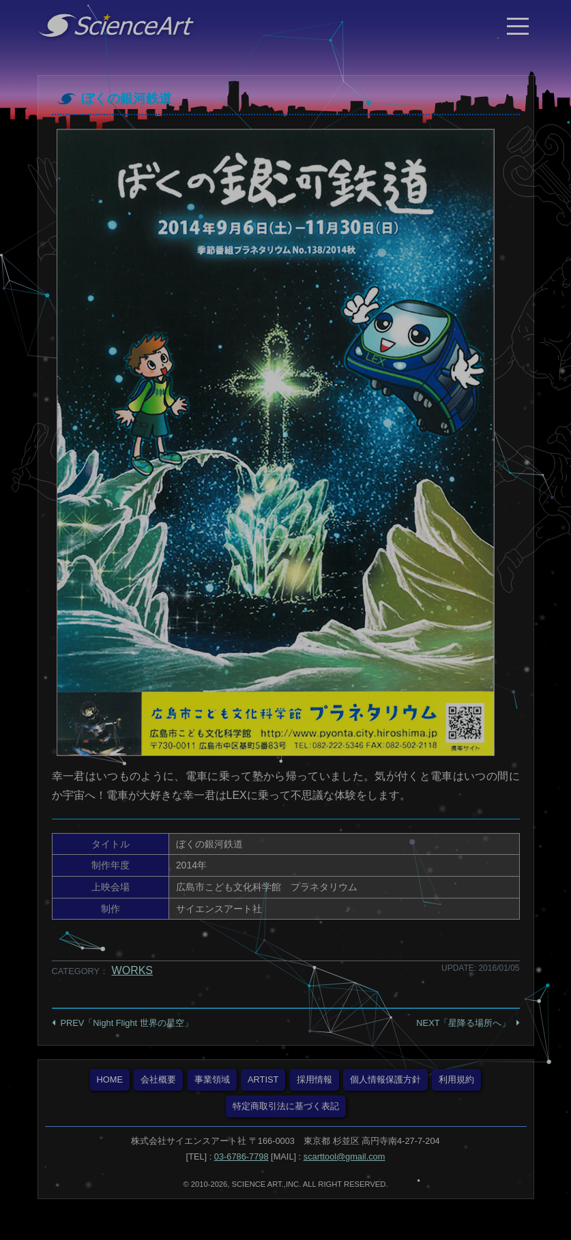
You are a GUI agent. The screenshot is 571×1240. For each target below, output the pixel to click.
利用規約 (456, 1079)
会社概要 (158, 1079)
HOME (110, 1079)
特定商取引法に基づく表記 (286, 1106)
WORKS (132, 970)
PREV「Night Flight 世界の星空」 (127, 1023)
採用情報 (314, 1079)
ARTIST (263, 1079)
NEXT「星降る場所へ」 (463, 1023)
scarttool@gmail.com (344, 1156)
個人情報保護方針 (385, 1079)
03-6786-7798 (241, 1156)
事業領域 (212, 1079)
